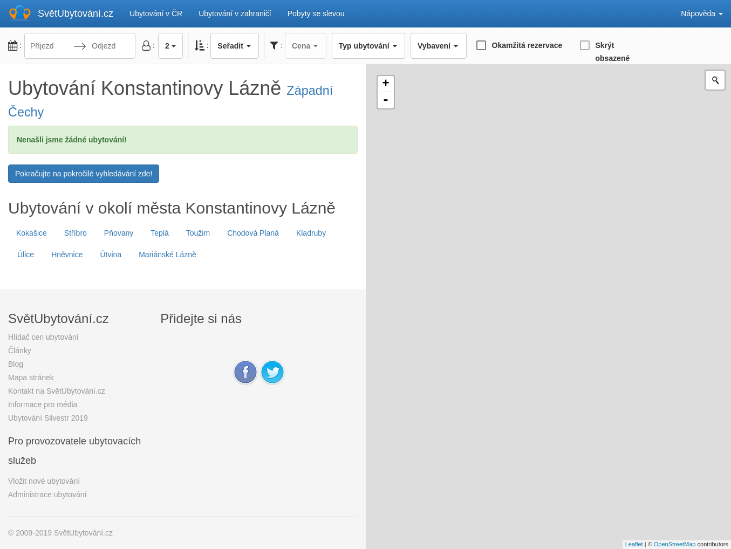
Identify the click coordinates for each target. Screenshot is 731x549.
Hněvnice (67, 254)
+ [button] (385, 84)
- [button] (386, 100)
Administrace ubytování (47, 494)
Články (19, 350)
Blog (15, 364)
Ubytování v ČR (155, 13)
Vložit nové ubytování (44, 481)
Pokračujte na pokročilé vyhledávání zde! (83, 173)
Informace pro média (42, 404)
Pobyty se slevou (316, 13)
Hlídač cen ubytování (43, 337)
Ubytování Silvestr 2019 (48, 418)
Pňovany (118, 233)
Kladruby (311, 233)
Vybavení (438, 46)
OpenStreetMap (675, 544)
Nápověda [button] (702, 13)
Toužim (198, 233)
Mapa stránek (31, 377)
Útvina (111, 254)
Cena (305, 46)
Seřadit (234, 46)
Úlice (25, 254)
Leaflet (634, 544)
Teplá (159, 233)
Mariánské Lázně (167, 254)
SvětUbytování (75, 13)
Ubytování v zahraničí (235, 13)
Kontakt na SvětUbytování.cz (56, 391)
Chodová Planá (253, 233)
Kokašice (31, 233)
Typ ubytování (368, 46)
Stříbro (75, 233)
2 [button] (170, 46)
